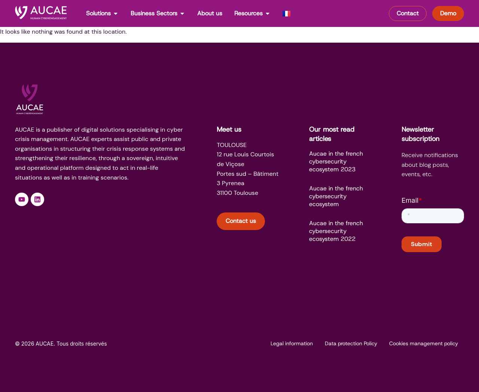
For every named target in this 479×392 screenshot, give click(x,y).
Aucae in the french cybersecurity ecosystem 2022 (336, 231)
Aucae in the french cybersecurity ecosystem (336, 196)
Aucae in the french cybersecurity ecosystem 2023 (336, 161)
